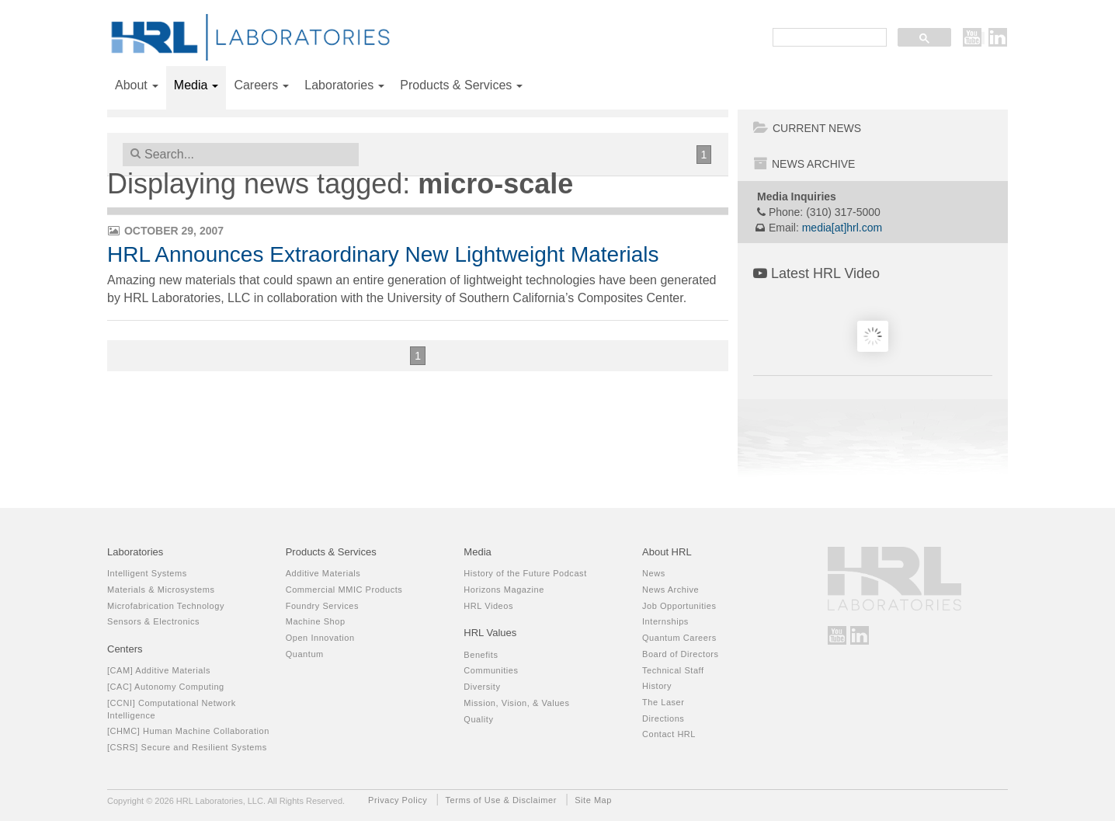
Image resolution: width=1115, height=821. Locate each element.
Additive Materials (323, 573)
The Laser (663, 702)
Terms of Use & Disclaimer (501, 800)
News (653, 573)
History (657, 686)
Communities (491, 670)
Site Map (593, 800)
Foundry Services (322, 606)
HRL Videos (488, 606)
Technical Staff (673, 670)
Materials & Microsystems (161, 589)
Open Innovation (320, 637)
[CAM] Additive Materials (158, 670)
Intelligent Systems (147, 573)
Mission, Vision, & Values (516, 703)
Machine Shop (316, 621)
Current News (807, 128)
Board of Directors (680, 654)
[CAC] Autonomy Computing (165, 686)
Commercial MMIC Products (344, 589)
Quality (478, 719)
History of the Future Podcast (525, 573)
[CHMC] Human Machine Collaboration (188, 731)
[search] (828, 38)
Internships (665, 621)
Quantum (305, 654)
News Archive (804, 164)
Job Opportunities (679, 606)
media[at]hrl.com (842, 227)
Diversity (482, 686)
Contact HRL (669, 734)
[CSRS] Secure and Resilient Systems (187, 747)
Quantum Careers (679, 637)
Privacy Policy (397, 800)
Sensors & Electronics (153, 621)
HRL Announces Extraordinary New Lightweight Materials (383, 254)
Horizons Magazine (504, 589)
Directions (663, 718)
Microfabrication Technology (165, 606)
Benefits (481, 654)
